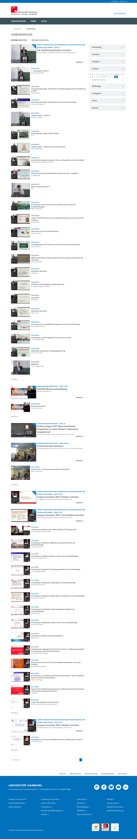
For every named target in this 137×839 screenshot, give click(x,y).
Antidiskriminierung (115, 810)
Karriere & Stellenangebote (52, 810)
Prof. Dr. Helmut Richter (73, 448)
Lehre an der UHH (48, 803)
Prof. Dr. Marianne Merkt (38, 704)
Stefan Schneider (36, 233)
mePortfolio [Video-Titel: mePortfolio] (35, 298)
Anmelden (114, 1)
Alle (116, 77)
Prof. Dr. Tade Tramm (60, 448)
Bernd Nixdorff (35, 666)
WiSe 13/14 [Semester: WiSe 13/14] (58, 494)
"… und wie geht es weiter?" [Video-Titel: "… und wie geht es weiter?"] (40, 71)
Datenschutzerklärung (91, 774)
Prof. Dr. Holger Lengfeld (38, 571)
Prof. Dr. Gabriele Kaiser (44, 434)
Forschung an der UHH (50, 799)
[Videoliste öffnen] (80, 436)
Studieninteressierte (17, 803)
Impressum (62, 774)
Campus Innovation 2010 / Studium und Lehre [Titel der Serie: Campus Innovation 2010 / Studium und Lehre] (58, 725)
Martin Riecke (35, 638)
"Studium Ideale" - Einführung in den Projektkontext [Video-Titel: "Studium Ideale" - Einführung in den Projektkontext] (48, 147)
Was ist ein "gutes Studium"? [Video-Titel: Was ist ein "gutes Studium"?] (40, 187)
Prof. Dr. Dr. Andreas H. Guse (39, 558)
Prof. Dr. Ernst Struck (37, 117)
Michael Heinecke (64, 499)
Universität (81, 799)
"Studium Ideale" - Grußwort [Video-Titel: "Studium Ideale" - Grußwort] (40, 115)
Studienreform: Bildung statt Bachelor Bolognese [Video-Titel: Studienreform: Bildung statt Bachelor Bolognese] (47, 636)
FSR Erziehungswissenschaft (45, 448)
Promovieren (46, 807)
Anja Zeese (34, 693)
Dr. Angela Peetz (35, 175)
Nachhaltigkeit (82, 807)
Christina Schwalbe (52, 499)
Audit (103, 824)
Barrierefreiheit (122, 774)
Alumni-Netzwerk (84, 814)
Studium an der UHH (17, 799)
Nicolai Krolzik (55, 53)
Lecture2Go (17, 29)
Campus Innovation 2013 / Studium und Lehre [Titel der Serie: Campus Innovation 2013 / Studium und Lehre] (58, 496)
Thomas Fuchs (49, 162)
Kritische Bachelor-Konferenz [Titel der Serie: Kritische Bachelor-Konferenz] (50, 446)
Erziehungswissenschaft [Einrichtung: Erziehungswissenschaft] (47, 386)
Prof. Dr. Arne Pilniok (37, 624)
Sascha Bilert (46, 286)
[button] (122, 1)
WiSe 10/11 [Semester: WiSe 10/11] (58, 722)
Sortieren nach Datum (40, 40)
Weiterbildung (14, 807)
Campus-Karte (112, 803)
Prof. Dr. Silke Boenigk (37, 339)
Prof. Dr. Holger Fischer (43, 53)
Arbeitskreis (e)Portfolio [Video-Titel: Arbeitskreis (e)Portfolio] (39, 271)
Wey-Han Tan (35, 313)
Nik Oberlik (54, 518)
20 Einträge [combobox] (16, 760)
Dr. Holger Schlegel (36, 286)
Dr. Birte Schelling (36, 653)
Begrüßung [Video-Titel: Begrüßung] (35, 364)
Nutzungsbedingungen (107, 774)
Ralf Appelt (34, 300)
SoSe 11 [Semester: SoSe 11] (57, 47)
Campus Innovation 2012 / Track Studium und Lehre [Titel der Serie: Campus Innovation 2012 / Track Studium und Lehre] (60, 515)
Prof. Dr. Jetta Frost (68, 434)
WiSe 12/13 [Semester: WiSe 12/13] (58, 512)
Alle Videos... (14, 379)
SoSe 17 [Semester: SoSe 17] (62, 423)
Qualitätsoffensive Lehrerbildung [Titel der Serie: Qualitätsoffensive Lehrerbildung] (52, 389)
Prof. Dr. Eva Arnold (36, 353)
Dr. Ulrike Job (65, 728)
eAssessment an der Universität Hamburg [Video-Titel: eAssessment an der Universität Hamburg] (44, 231)
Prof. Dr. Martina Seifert (38, 162)
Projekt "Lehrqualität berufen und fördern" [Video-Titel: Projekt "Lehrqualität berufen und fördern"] (45, 702)
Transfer (44, 814)
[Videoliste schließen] (80, 62)
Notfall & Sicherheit (114, 807)
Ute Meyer (45, 653)
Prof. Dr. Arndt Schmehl (38, 598)
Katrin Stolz (34, 273)
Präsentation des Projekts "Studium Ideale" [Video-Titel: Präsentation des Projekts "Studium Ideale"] (45, 133)
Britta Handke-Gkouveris (38, 326)
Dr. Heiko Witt (35, 222)
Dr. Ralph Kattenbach (43, 728)
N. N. (32, 135)
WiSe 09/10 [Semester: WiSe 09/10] (64, 443)
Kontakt (110, 799)
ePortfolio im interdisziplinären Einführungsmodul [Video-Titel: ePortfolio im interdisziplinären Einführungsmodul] (47, 284)
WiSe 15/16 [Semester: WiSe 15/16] (64, 386)
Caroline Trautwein (36, 262)
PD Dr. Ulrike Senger (37, 149)
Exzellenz (80, 803)
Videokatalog (31, 29)
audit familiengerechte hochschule (96, 826)
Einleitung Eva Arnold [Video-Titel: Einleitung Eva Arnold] (38, 406)
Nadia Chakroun (35, 247)
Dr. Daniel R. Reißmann (66, 53)
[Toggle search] (122, 21)
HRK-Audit (114, 824)
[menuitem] (18, 21)
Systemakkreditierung (124, 824)
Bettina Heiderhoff (36, 209)
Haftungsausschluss (75, 774)
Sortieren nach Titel (19, 40)
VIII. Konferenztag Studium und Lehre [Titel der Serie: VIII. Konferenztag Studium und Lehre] (54, 50)
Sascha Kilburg (35, 613)
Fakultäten (81, 810)
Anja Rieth (43, 666)
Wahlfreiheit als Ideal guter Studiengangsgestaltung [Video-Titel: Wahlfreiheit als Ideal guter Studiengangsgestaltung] (48, 351)
